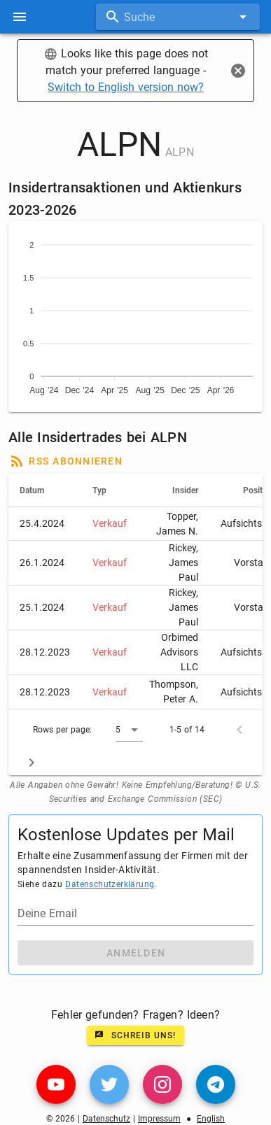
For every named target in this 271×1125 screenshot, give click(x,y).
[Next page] (31, 762)
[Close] (238, 70)
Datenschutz (106, 1119)
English (211, 1119)
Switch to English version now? (126, 87)
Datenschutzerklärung (109, 884)
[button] (129, 730)
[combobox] (178, 16)
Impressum (159, 1119)
